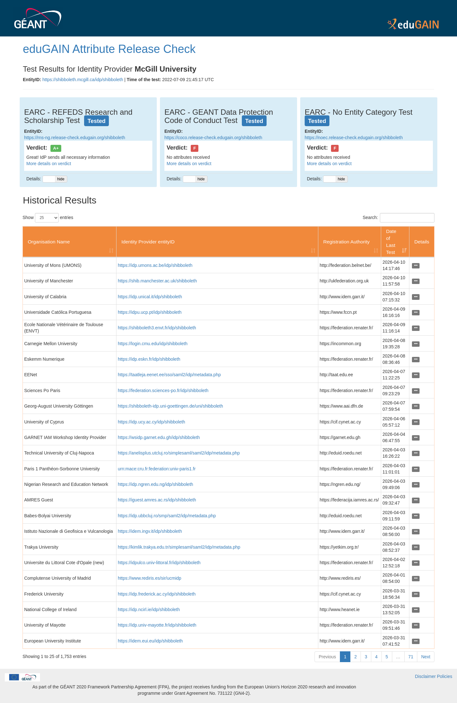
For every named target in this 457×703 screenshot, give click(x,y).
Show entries (48, 218)
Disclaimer (425, 676)
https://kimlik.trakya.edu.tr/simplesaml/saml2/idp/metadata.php (179, 547)
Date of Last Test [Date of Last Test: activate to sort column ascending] (391, 242)
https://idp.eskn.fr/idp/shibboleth (149, 359)
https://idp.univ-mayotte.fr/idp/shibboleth (157, 625)
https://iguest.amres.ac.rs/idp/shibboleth (157, 499)
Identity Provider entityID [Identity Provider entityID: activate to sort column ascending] (148, 241)
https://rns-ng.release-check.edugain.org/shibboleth (74, 137)
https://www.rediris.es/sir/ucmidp (149, 578)
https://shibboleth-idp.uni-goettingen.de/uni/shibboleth (170, 406)
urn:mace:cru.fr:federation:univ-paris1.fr (156, 468)
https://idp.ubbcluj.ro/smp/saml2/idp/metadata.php (167, 515)
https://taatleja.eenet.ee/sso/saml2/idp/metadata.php (169, 374)
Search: (398, 218)
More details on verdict (48, 163)
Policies (444, 676)
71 (411, 656)
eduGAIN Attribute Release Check (109, 48)
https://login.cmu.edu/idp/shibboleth (152, 343)
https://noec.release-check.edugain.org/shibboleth (354, 137)
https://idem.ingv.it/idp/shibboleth (150, 531)
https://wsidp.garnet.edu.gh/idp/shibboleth (159, 437)
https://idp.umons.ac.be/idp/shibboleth (155, 265)
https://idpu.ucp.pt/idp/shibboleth (150, 312)
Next (425, 656)
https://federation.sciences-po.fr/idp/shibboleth (163, 390)
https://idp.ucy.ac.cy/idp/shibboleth (151, 421)
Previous (327, 656)
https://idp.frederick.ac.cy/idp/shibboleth (156, 594)
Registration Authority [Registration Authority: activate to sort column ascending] (346, 241)
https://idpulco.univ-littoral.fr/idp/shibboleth (159, 562)
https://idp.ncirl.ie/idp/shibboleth (149, 609)
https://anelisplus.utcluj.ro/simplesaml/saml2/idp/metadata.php (179, 452)
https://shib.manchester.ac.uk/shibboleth (157, 280)
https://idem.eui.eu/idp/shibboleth (150, 640)
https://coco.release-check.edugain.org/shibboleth (213, 137)
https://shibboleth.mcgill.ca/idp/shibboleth (82, 79)
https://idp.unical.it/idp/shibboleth (150, 296)
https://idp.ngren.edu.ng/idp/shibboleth (155, 484)
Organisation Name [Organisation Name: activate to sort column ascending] (49, 241)
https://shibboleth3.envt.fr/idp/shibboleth (157, 327)
